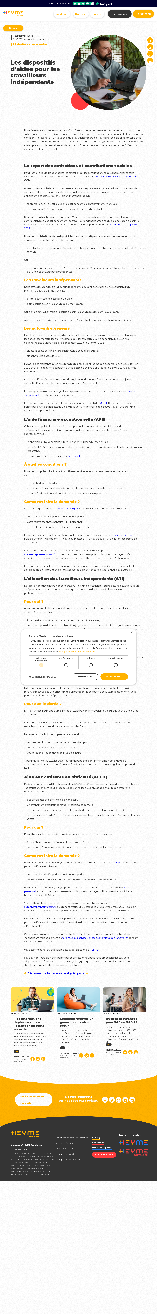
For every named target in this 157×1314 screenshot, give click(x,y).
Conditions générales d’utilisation (71, 1137)
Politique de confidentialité (68, 1159)
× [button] (131, 632)
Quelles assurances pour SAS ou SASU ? (122, 1020)
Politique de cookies (65, 1154)
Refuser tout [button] (85, 676)
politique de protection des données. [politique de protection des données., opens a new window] (76, 651)
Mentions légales (64, 1143)
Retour (13, 28)
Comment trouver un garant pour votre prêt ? (76, 1022)
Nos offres (62, 14)
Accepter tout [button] (114, 676)
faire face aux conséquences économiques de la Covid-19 (95, 938)
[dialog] (78, 657)
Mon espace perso (120, 14)
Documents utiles (64, 1148)
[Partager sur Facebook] (32, 1059)
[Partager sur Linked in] (43, 1059)
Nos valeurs (81, 14)
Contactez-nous (104, 1154)
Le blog (97, 14)
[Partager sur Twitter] (38, 1059)
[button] (42, 676)
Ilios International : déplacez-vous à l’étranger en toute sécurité (29, 1024)
